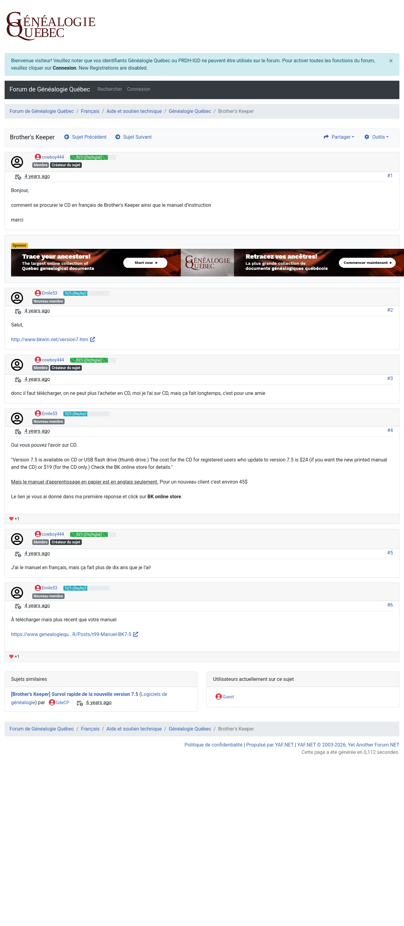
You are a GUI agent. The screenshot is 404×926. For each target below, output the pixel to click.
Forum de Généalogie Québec (50, 89)
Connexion (64, 68)
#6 (390, 605)
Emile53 (46, 293)
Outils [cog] (374, 137)
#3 (390, 378)
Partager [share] (337, 137)
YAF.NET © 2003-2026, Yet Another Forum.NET (348, 745)
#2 (390, 310)
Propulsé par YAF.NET (270, 745)
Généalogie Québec (190, 111)
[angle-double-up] (387, 906)
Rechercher (109, 89)
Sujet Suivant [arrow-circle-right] (133, 137)
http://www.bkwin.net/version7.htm (53, 339)
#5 (390, 553)
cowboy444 (49, 157)
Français (90, 111)
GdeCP (59, 703)
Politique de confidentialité (213, 745)
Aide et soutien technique (134, 111)
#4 (390, 430)
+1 (14, 518)
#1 (390, 176)
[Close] (391, 60)
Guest (225, 697)
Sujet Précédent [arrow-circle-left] (85, 137)
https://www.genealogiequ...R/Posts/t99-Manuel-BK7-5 (75, 634)
